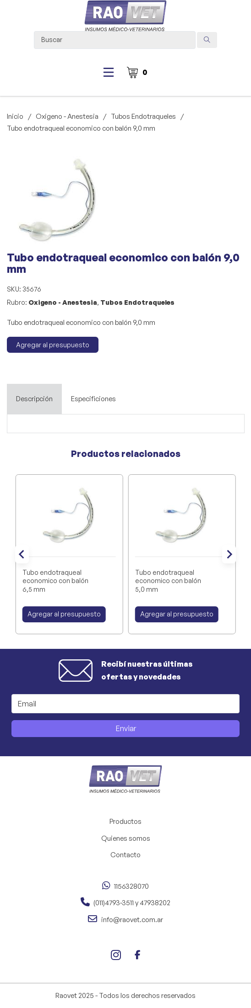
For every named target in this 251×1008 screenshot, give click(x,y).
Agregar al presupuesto (52, 345)
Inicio (15, 116)
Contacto (125, 854)
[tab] (34, 399)
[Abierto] (108, 72)
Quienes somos (125, 838)
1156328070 (131, 886)
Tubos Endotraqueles (143, 116)
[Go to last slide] (22, 554)
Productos (125, 821)
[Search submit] (207, 40)
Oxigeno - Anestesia (67, 116)
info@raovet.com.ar (132, 919)
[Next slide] (229, 554)
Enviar (125, 728)
